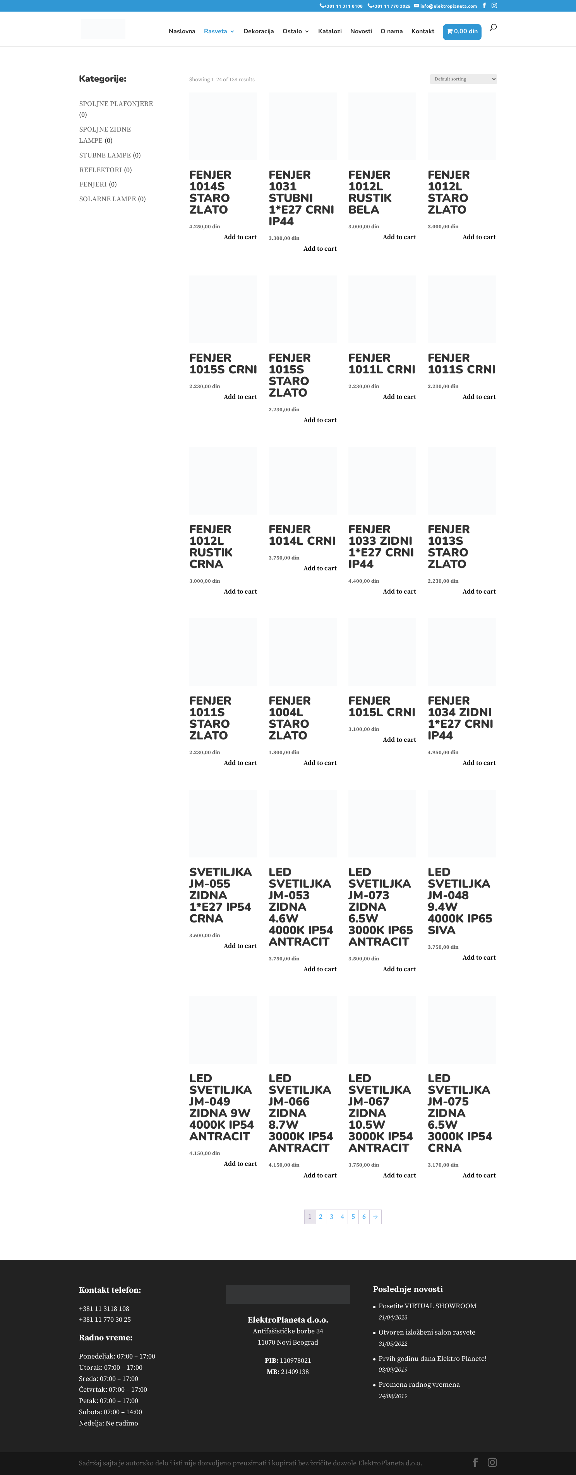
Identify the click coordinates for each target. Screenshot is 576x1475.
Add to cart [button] (240, 237)
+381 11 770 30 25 (105, 1319)
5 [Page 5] (353, 1216)
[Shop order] (463, 79)
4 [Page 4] (342, 1216)
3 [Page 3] (331, 1216)
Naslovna (182, 32)
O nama (392, 32)
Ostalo (292, 32)
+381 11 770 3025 (391, 6)
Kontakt (422, 32)
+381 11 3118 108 (104, 1308)
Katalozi (330, 32)
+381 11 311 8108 (343, 6)
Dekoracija (258, 32)
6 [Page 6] (364, 1216)
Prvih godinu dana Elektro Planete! (433, 1358)
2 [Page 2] (320, 1216)
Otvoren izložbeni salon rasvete (427, 1332)
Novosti (361, 32)
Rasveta (215, 32)
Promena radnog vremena (419, 1384)
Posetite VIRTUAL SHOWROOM (428, 1306)
